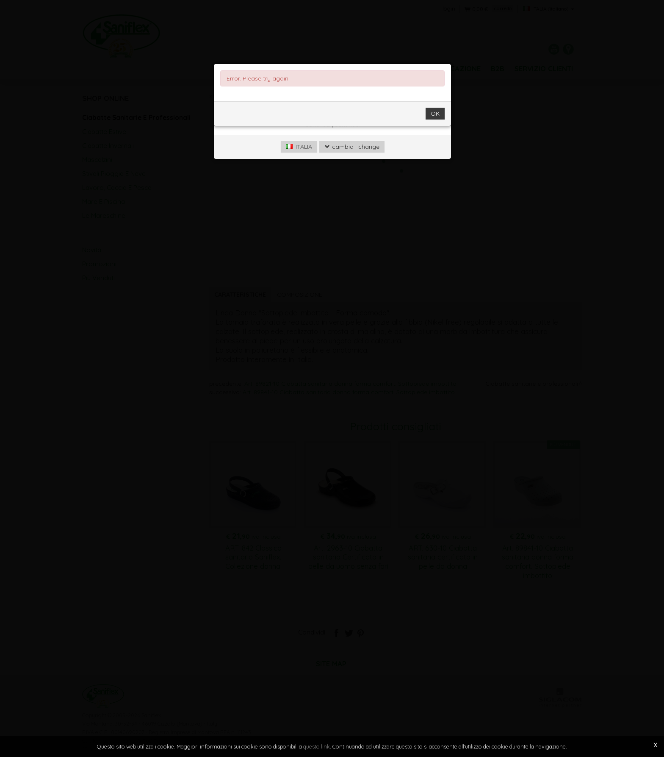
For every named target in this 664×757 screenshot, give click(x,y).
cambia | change (351, 159)
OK (435, 126)
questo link (316, 746)
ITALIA (299, 159)
